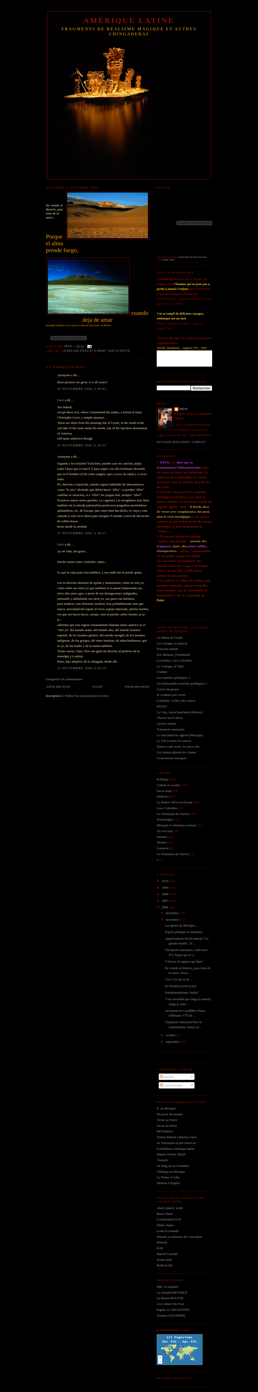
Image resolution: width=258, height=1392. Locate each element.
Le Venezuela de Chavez (173, 854)
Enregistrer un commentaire (64, 679)
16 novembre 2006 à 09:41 (81, 389)
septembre (173, 1042)
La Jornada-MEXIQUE (172, 1292)
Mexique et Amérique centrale (177, 825)
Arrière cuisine (166, 723)
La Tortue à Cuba (168, 1177)
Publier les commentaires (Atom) (86, 696)
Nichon (161, 842)
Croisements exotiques (171, 758)
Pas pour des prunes (170, 1114)
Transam (162, 1160)
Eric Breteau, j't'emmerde (173, 655)
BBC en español (167, 1287)
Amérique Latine (129, 20)
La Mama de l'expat (170, 637)
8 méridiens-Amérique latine (175, 1149)
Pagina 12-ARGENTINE (173, 1310)
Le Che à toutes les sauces (174, 741)
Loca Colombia (167, 808)
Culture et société (168, 785)
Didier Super (165, 1225)
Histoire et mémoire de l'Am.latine (179, 1237)
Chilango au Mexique (171, 1171)
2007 (165, 901)
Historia (162, 1242)
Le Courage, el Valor (170, 666)
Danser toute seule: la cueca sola (178, 746)
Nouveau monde (167, 649)
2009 (165, 887)
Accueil (97, 686)
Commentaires (171, 1085)
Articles (167, 1077)
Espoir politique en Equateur (183, 932)
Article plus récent (58, 686)
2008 (165, 894)
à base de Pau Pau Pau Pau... (193, 257)
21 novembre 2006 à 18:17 (81, 533)
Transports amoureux (170, 729)
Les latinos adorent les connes (176, 752)
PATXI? (162, 706)
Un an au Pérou (167, 1126)
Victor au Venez (167, 1120)
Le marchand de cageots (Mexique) (180, 735)
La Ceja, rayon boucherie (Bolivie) (180, 712)
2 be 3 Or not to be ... (178, 979)
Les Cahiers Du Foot (170, 1304)
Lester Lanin (168, 259)
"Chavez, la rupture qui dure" (184, 961)
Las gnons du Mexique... (181, 925)
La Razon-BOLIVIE (170, 1298)
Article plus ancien (136, 686)
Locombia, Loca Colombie (174, 660)
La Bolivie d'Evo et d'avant (84, 350)
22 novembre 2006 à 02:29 (81, 668)
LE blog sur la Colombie (173, 1166)
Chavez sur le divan (170, 718)
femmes (162, 837)
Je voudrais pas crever (171, 695)
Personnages (165, 819)
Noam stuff (164, 1260)
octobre (171, 1035)
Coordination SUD (169, 1219)
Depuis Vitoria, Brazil (171, 1154)
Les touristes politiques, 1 (173, 677)
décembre (172, 913)
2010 (165, 881)
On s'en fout (165, 831)
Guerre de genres (168, 689)
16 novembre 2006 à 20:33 (81, 445)
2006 (165, 907)
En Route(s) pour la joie (180, 986)
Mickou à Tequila (168, 1183)
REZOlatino (165, 1131)
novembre (173, 919)
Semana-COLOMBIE (171, 1315)
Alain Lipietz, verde (170, 1208)
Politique (163, 779)
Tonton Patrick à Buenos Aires (177, 1137)
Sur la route (119, 350)
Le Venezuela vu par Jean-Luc (176, 1143)
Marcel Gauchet (167, 1254)
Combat (162, 672)
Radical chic (165, 1265)
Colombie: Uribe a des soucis (176, 700)
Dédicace (163, 796)
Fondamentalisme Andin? (181, 992)
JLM (160, 1248)
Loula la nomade (168, 1231)
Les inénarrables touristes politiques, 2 (182, 683)
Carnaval (163, 848)
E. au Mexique (166, 1108)
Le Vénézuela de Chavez (173, 814)
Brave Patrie (165, 1214)
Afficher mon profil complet (181, 442)
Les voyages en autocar (172, 643)
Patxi (60, 400)
